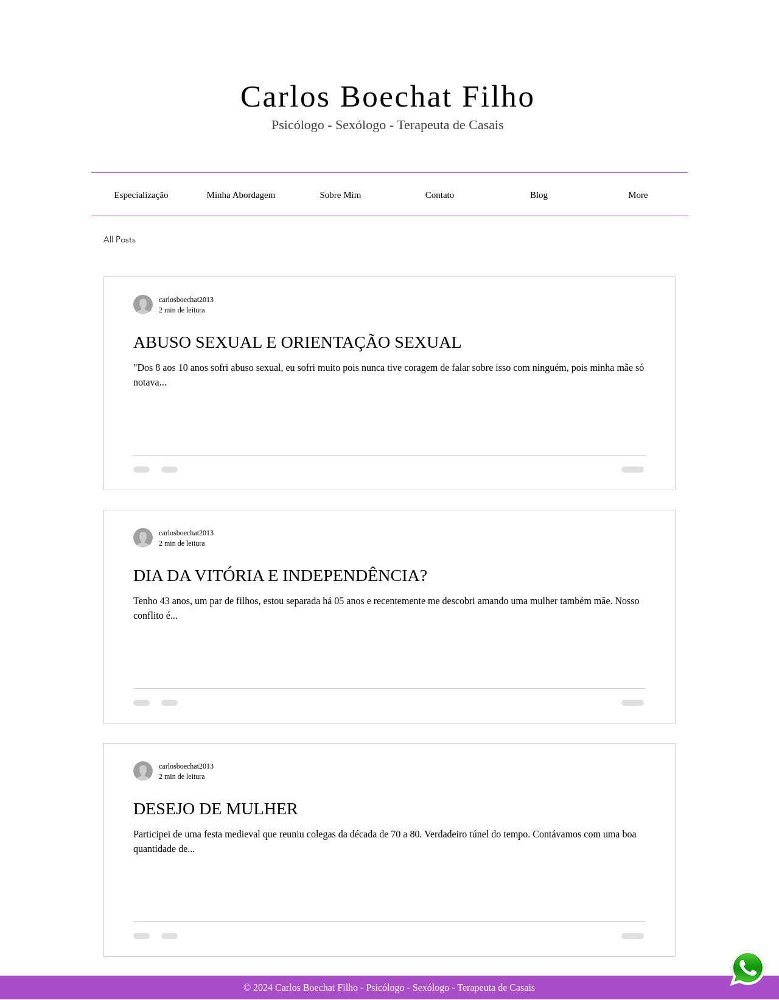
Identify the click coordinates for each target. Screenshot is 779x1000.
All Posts (119, 239)
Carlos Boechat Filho (387, 96)
